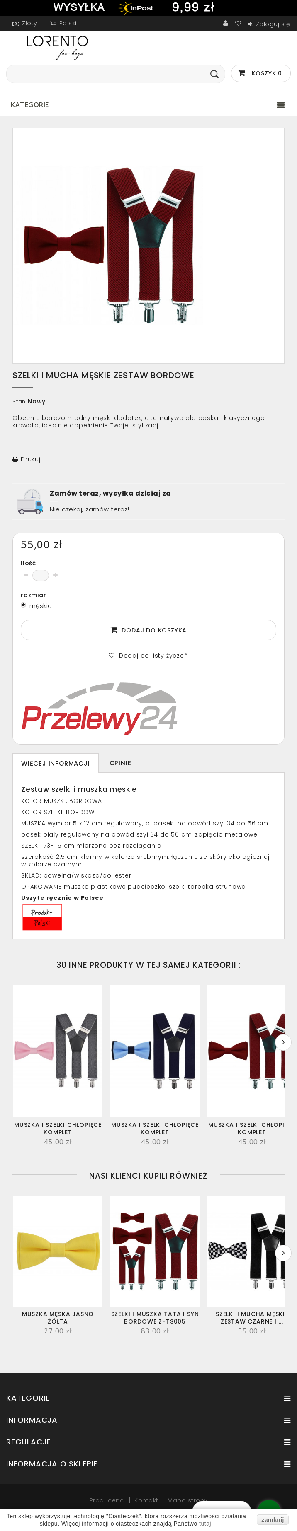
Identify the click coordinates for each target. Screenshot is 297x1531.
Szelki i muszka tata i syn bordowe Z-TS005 (155, 1318)
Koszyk (266, 73)
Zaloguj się (273, 24)
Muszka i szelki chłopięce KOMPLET (58, 1128)
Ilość (28, 563)
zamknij (272, 1520)
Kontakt (147, 1500)
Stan (19, 401)
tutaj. (206, 1523)
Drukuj (31, 459)
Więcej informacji (55, 763)
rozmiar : (36, 595)
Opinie (120, 763)
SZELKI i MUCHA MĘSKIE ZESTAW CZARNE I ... (252, 1318)
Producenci (108, 1500)
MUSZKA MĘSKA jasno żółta (58, 1318)
